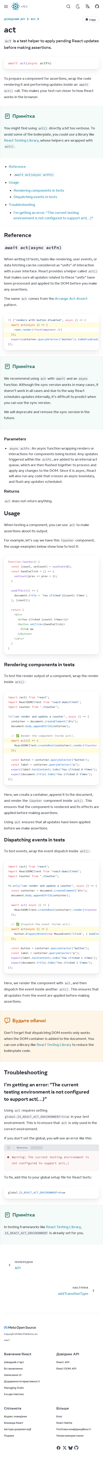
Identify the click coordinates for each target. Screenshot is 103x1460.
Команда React (13, 1422)
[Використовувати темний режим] (78, 6)
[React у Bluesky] (70, 1448)
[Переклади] (87, 6)
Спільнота (12, 1408)
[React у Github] (76, 1447)
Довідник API (14, 19)
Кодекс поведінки (15, 1416)
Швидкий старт (14, 1362)
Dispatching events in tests (35, 197)
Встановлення (13, 1368)
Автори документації (17, 1429)
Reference (17, 166)
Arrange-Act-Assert (71, 298)
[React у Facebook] (58, 1448)
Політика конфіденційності (73, 1429)
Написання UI (12, 1374)
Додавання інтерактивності (22, 1381)
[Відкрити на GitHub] (97, 6)
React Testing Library (21, 140)
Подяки (9, 1435)
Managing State (14, 1387)
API (33, 19)
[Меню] (6, 6)
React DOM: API (66, 1368)
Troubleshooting (22, 204)
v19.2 (24, 6)
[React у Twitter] (64, 1448)
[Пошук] (68, 6)
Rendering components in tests (39, 190)
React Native (64, 1422)
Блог (59, 1416)
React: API (62, 1362)
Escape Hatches (14, 1394)
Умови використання (70, 1435)
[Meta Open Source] (51, 1327)
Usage (14, 182)
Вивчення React (17, 1354)
